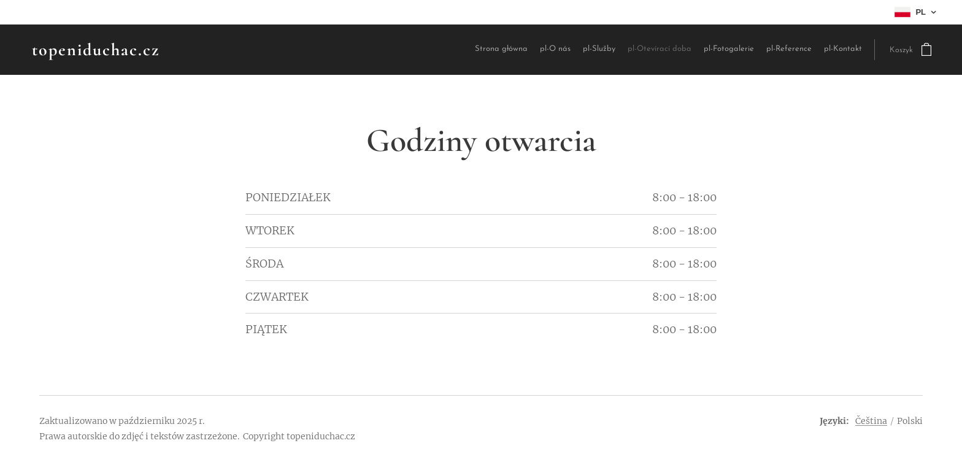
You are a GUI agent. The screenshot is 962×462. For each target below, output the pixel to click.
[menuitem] (523, 50)
